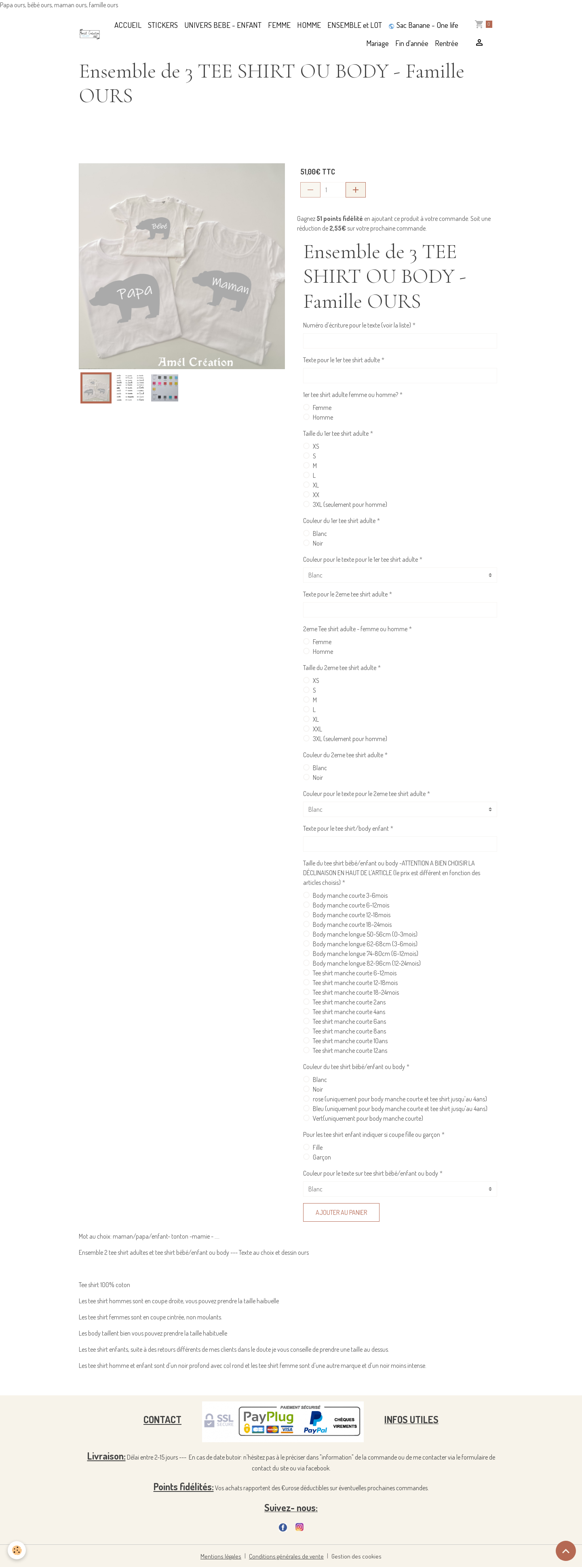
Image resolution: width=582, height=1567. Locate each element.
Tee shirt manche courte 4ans (349, 1012)
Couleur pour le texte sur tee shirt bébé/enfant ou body (370, 1173)
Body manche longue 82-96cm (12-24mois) (367, 963)
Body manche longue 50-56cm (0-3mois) (365, 934)
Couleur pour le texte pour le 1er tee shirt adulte (360, 559)
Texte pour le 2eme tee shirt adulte (345, 594)
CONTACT (162, 1419)
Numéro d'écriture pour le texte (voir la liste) (357, 325)
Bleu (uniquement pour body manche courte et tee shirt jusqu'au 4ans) (400, 1109)
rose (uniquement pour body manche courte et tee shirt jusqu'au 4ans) (400, 1099)
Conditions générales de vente (287, 1556)
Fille (318, 1147)
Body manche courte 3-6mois (350, 895)
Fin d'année (411, 43)
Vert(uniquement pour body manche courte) (368, 1118)
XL (316, 485)
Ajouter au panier (341, 1212)
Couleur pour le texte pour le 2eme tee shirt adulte (364, 794)
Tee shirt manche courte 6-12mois (354, 973)
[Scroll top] (566, 1551)
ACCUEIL (127, 25)
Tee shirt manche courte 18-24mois (356, 992)
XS (316, 446)
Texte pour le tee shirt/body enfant (346, 828)
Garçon (322, 1157)
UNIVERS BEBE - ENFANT (222, 25)
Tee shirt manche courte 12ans (350, 1050)
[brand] (89, 34)
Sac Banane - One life (423, 25)
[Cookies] (17, 1550)
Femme (322, 407)
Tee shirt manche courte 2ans (349, 1002)
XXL (317, 729)
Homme (323, 417)
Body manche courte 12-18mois (351, 915)
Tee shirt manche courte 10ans (350, 1041)
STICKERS (163, 25)
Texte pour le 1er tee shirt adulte (341, 360)
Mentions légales (223, 1556)
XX (316, 495)
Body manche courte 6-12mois (351, 905)
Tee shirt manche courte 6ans (349, 1021)
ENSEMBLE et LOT (354, 25)
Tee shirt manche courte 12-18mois (355, 983)
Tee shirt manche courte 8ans (349, 1031)
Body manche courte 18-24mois (352, 924)
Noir (318, 543)
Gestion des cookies (355, 1556)
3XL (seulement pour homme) (350, 504)
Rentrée (446, 43)
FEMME (279, 25)
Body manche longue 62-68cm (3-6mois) (365, 944)
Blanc (320, 533)
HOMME (309, 25)
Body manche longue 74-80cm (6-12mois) (365, 953)
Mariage (377, 43)
